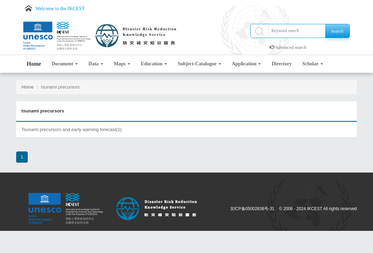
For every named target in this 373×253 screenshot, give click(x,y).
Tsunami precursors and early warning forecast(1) (71, 129)
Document (65, 63)
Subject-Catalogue (199, 63)
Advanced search (290, 47)
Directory (281, 63)
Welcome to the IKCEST (60, 8)
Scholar (312, 63)
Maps (122, 63)
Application (246, 63)
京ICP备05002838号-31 (252, 208)
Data (96, 63)
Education (154, 63)
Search (337, 31)
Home (34, 64)
